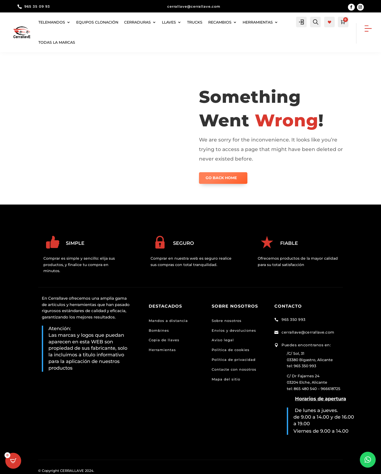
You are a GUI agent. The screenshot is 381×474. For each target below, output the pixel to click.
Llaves (169, 22)
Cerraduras (137, 22)
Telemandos (51, 22)
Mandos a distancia (168, 320)
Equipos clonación (97, 22)
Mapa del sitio (226, 379)
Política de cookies (231, 350)
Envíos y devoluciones (234, 330)
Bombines (159, 330)
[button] (368, 460)
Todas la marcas (56, 42)
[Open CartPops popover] (13, 461)
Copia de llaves (164, 340)
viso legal (224, 340)
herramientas (258, 22)
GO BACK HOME (221, 177)
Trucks (194, 22)
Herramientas (162, 350)
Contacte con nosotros (234, 369)
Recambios (220, 22)
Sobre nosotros (227, 320)
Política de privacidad (234, 359)
